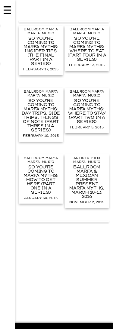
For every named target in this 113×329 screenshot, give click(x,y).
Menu (7, 164)
